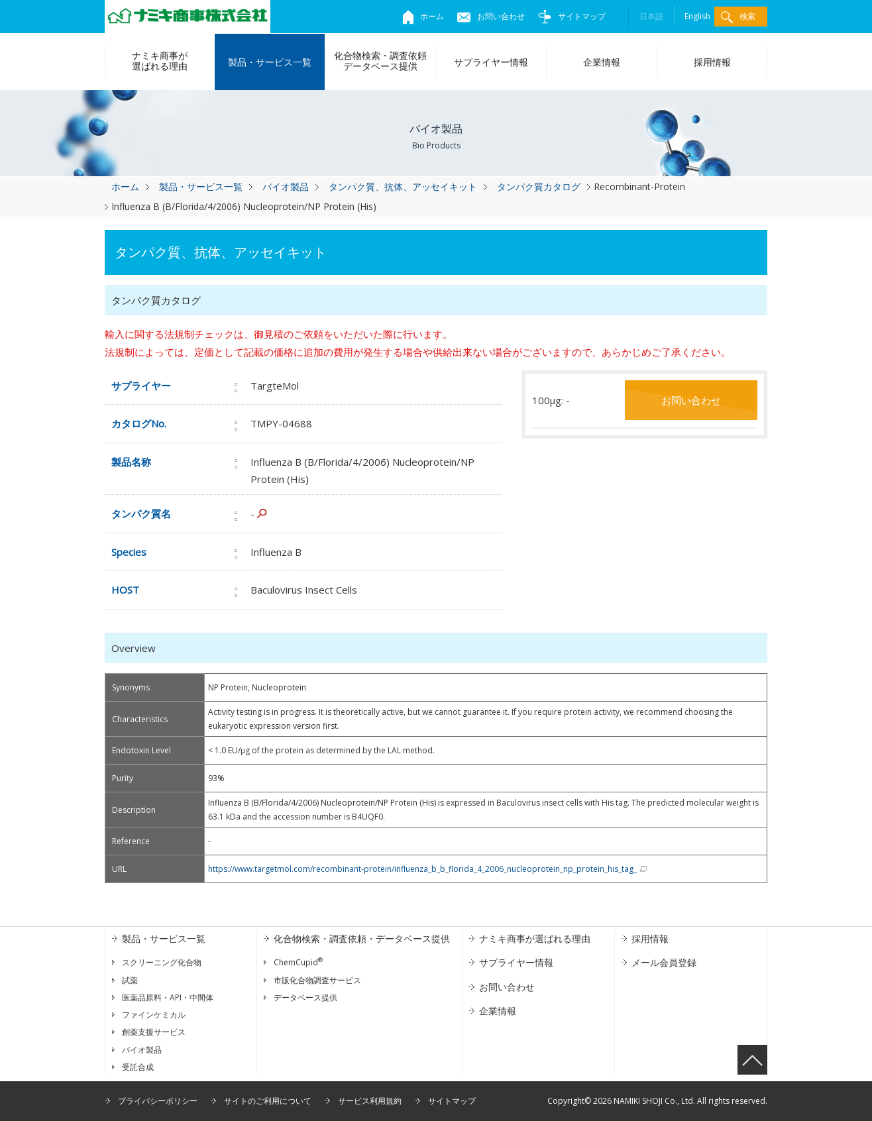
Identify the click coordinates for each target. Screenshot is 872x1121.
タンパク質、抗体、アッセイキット (403, 186)
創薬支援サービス (154, 1032)
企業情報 (601, 62)
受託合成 (138, 1067)
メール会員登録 (663, 962)
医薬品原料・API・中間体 (167, 997)
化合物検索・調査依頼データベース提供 (380, 60)
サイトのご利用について (267, 1100)
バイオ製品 (285, 186)
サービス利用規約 (370, 1100)
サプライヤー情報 (491, 62)
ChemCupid (298, 962)
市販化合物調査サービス (317, 980)
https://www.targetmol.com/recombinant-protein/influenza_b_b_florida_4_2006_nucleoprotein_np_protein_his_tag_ (422, 869)
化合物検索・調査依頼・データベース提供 (362, 938)
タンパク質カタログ (538, 186)
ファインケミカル (154, 1014)
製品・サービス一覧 (269, 62)
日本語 (651, 16)
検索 (738, 17)
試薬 (130, 980)
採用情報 (712, 62)
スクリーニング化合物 (161, 962)
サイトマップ (572, 16)
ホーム (423, 16)
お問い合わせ (491, 16)
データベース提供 (305, 997)
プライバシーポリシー (157, 1100)
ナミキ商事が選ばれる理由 (160, 60)
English (697, 16)
